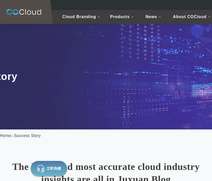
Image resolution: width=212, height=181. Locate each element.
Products (120, 17)
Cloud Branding (79, 17)
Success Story (27, 135)
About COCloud (189, 17)
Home (5, 135)
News (151, 17)
